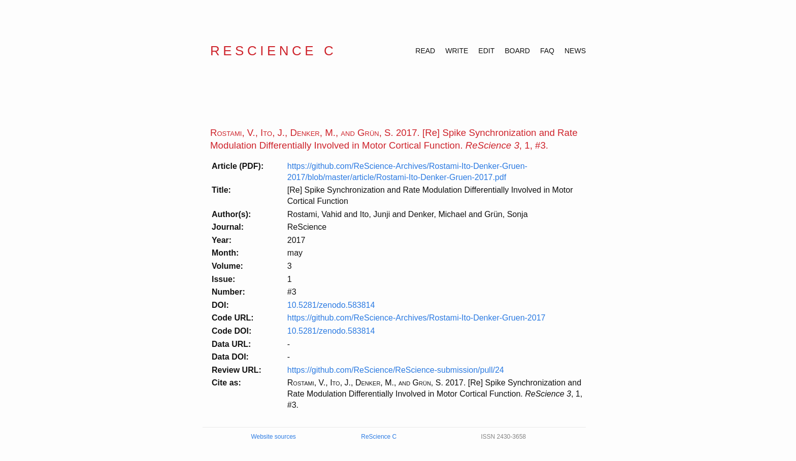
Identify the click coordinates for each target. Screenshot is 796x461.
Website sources (273, 436)
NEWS (575, 51)
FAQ (547, 51)
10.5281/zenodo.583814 (331, 305)
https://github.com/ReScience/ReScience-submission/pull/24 (395, 370)
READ (425, 51)
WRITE (456, 51)
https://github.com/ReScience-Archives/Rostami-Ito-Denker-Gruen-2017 (416, 317)
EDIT (486, 51)
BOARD (517, 51)
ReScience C (273, 50)
